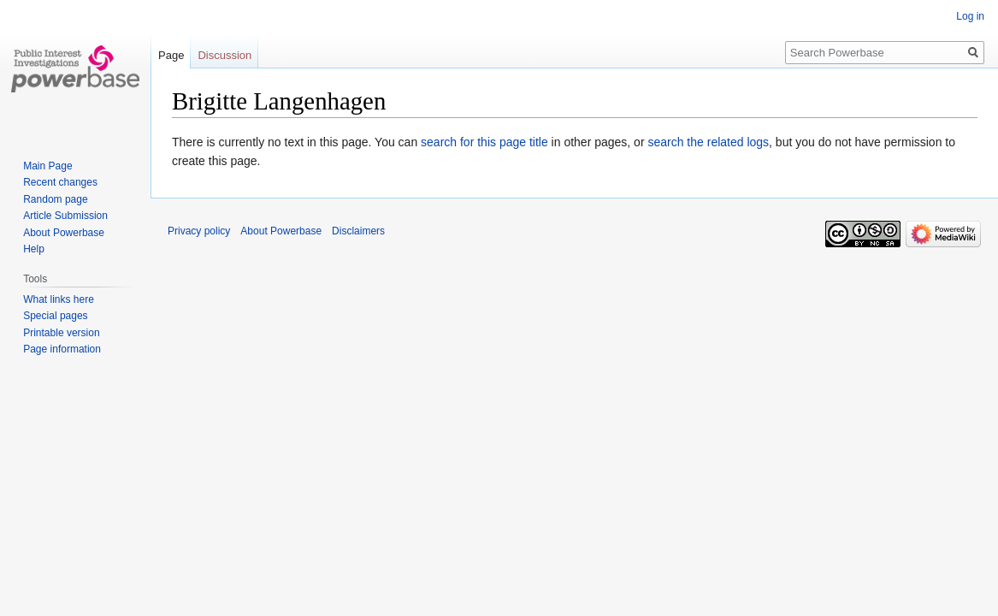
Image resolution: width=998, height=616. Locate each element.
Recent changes (60, 182)
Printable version (61, 333)
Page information (62, 349)
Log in (970, 16)
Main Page (47, 166)
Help (33, 249)
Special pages (55, 316)
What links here (58, 299)
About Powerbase (63, 233)
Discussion (224, 55)
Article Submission (65, 216)
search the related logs (708, 142)
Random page (55, 199)
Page (171, 55)
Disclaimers (358, 231)
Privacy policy (199, 231)
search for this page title (484, 142)
